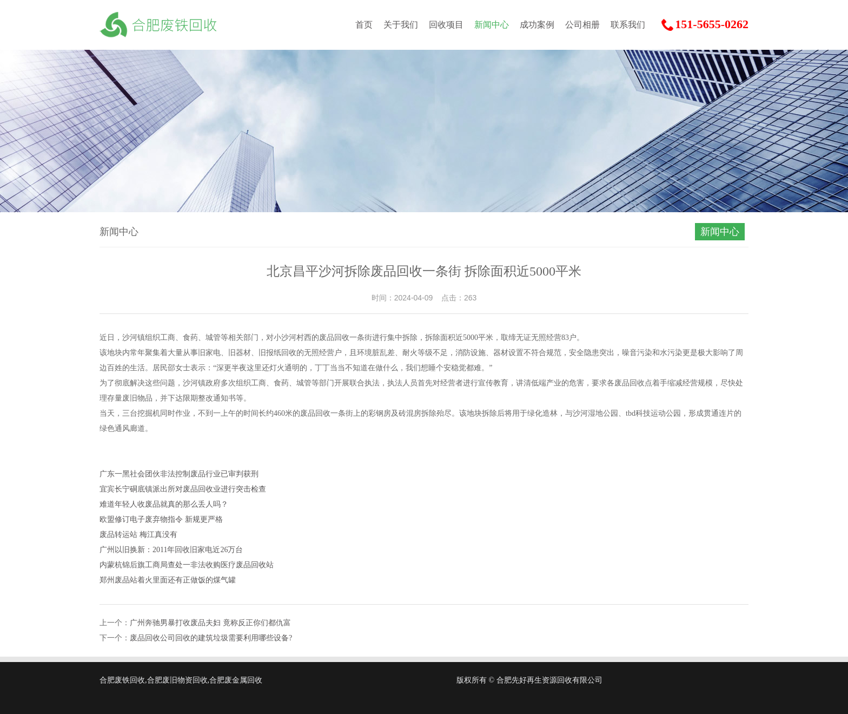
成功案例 (537, 24)
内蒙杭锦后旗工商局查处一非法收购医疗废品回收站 (187, 565)
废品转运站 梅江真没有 (138, 534)
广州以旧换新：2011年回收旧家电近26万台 (171, 550)
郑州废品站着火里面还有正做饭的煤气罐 (168, 580)
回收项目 (446, 24)
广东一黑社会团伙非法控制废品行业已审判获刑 (179, 474)
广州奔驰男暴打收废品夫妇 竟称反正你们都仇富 (210, 623)
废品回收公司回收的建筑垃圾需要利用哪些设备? (211, 638)
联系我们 (628, 24)
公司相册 (582, 24)
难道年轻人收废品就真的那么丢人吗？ (164, 504)
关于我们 (400, 24)
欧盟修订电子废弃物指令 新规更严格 (161, 519)
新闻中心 (491, 24)
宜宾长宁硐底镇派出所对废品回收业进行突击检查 (183, 489)
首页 (364, 24)
